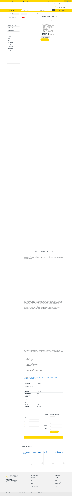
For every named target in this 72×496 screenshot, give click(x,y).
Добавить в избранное (45, 20)
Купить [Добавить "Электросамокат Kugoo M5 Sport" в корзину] (53, 463)
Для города (10, 50)
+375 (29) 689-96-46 (61, 7)
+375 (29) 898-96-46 (61, 6)
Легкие (9, 52)
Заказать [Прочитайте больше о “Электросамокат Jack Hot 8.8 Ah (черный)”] (42, 463)
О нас (43, 6)
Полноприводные (11, 55)
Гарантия (38, 6)
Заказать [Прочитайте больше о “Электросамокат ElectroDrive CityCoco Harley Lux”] (31, 464)
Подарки (59, 3)
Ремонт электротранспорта (59, 487)
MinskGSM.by (8, 492)
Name (45, 425)
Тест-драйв (24, 6)
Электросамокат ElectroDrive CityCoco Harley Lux (26, 452)
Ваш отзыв (46, 420)
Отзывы (52, 251)
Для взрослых (42, 377)
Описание (36, 251)
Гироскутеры (10, 20)
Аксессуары (9, 21)
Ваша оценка (46, 416)
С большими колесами (49, 377)
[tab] (36, 252)
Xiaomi (9, 38)
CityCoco (9, 32)
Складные (10, 61)
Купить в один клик (45, 37)
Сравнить (52, 20)
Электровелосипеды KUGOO (12, 25)
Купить (45, 39)
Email (45, 428)
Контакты (63, 3)
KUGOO (29, 377)
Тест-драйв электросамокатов (60, 482)
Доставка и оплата (31, 6)
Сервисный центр (53, 3)
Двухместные (10, 42)
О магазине (56, 477)
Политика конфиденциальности (12, 494)
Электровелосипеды (11, 23)
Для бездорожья (37, 377)
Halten (9, 34)
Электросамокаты (15, 13)
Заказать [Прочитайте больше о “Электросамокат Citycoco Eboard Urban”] (63, 463)
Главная (8, 13)
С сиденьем (24, 13)
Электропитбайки (27, 378)
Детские (9, 44)
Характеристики (44, 251)
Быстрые (32, 377)
